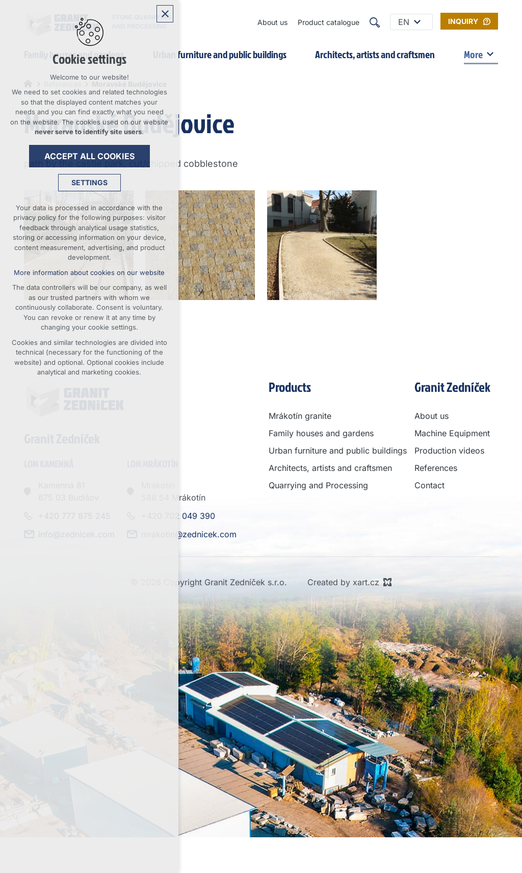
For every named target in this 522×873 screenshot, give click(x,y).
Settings (89, 182)
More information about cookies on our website (89, 272)
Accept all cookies (89, 156)
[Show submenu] (417, 22)
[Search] (375, 22)
